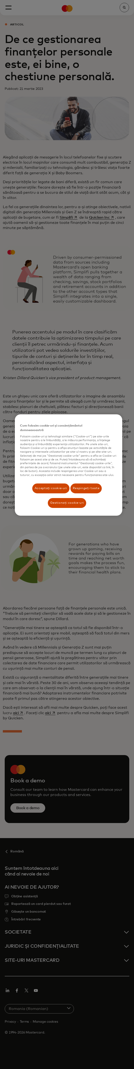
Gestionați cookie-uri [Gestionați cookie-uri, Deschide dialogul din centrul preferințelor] (67, 502)
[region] (68, 465)
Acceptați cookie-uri (51, 488)
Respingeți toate (86, 488)
